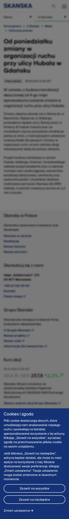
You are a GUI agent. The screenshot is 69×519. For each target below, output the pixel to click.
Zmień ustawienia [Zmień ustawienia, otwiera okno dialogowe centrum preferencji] (17, 512)
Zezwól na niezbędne (34, 501)
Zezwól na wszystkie (34, 490)
